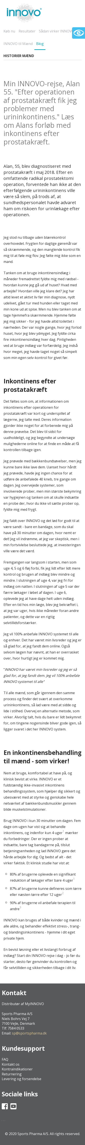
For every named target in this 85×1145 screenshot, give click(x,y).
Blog (40, 43)
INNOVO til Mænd (18, 43)
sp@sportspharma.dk (29, 1033)
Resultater (27, 31)
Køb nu (9, 31)
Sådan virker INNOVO (56, 31)
